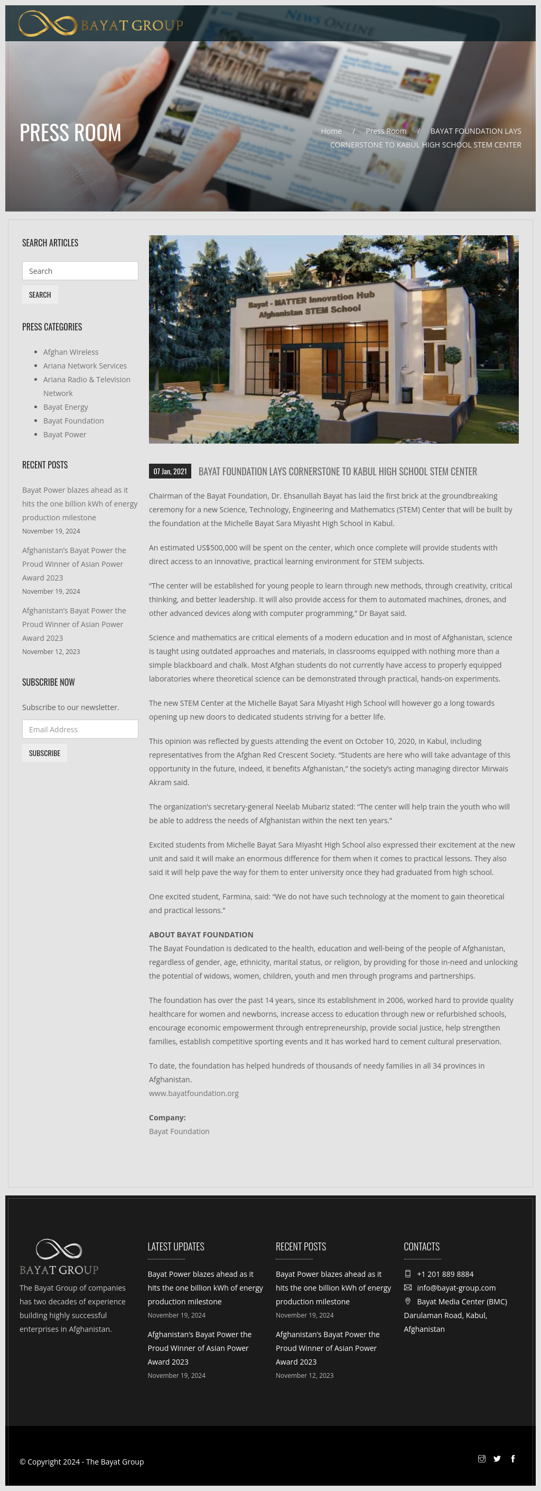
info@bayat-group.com (456, 1288)
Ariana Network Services (85, 366)
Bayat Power (65, 434)
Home (331, 131)
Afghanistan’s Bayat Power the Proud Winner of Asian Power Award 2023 (74, 564)
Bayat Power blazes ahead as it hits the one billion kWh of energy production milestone (79, 503)
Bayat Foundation (179, 1131)
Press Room (386, 131)
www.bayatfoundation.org (194, 1093)
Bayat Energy (65, 407)
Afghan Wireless (71, 352)
